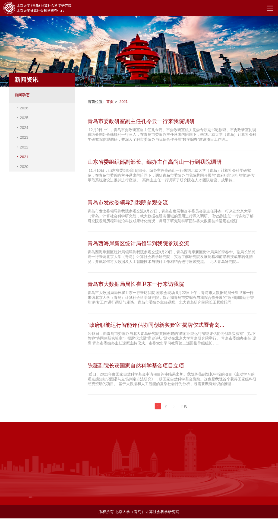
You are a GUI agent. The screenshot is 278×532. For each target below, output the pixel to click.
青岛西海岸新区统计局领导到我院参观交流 (138, 243)
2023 (23, 137)
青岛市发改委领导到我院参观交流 (127, 202)
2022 (23, 147)
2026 (23, 108)
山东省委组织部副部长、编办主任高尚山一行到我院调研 (154, 161)
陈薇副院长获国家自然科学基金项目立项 (135, 367)
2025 (23, 118)
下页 (184, 407)
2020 (23, 166)
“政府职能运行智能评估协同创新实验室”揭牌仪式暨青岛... (156, 325)
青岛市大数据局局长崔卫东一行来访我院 (135, 284)
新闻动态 (21, 95)
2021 (23, 157)
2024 (23, 127)
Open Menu (270, 8)
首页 (109, 100)
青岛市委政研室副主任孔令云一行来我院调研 (141, 120)
